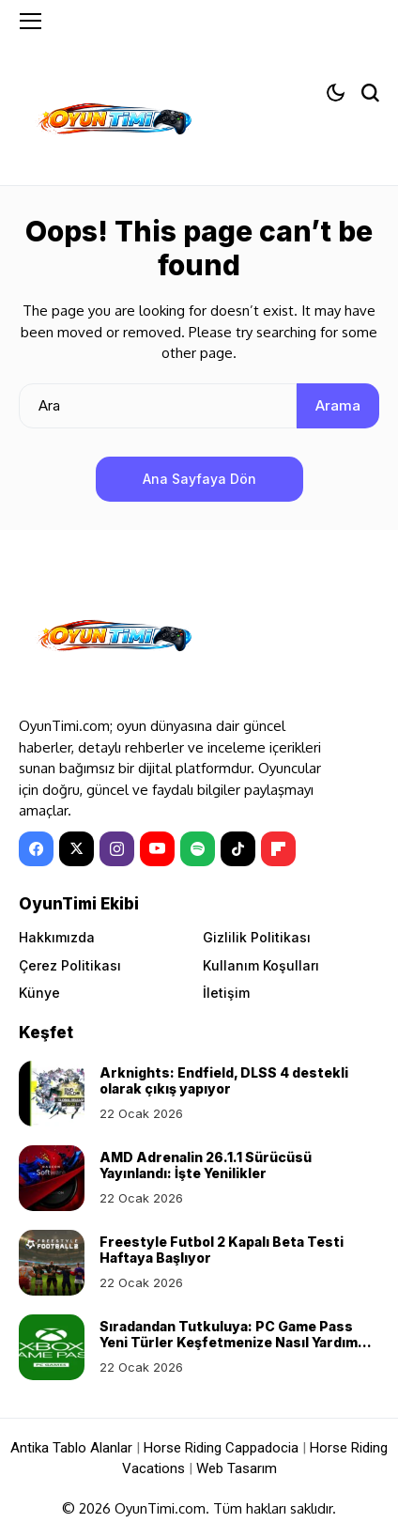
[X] (76, 848)
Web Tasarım (236, 1468)
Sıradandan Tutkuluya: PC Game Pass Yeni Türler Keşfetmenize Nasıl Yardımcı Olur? (235, 1342)
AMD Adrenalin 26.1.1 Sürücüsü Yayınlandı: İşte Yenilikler (206, 1165)
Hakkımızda (57, 937)
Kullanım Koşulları (261, 965)
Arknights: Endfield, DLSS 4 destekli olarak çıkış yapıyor (224, 1080)
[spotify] (197, 848)
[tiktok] (238, 848)
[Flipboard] (278, 848)
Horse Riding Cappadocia (221, 1447)
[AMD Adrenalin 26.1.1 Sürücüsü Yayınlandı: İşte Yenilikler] (51, 1178)
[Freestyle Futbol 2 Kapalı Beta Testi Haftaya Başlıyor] (51, 1263)
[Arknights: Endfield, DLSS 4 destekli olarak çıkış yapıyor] (51, 1093)
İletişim (226, 993)
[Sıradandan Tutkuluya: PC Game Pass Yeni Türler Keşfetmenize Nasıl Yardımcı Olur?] (51, 1347)
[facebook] (36, 848)
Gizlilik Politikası (257, 937)
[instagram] (117, 848)
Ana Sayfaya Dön (199, 479)
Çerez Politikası (70, 965)
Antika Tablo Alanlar (71, 1447)
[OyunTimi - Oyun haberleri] (113, 122)
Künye (39, 993)
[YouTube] (157, 848)
